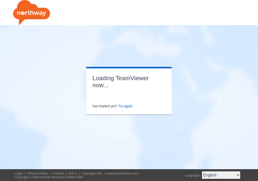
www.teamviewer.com (122, 173)
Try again (125, 106)
